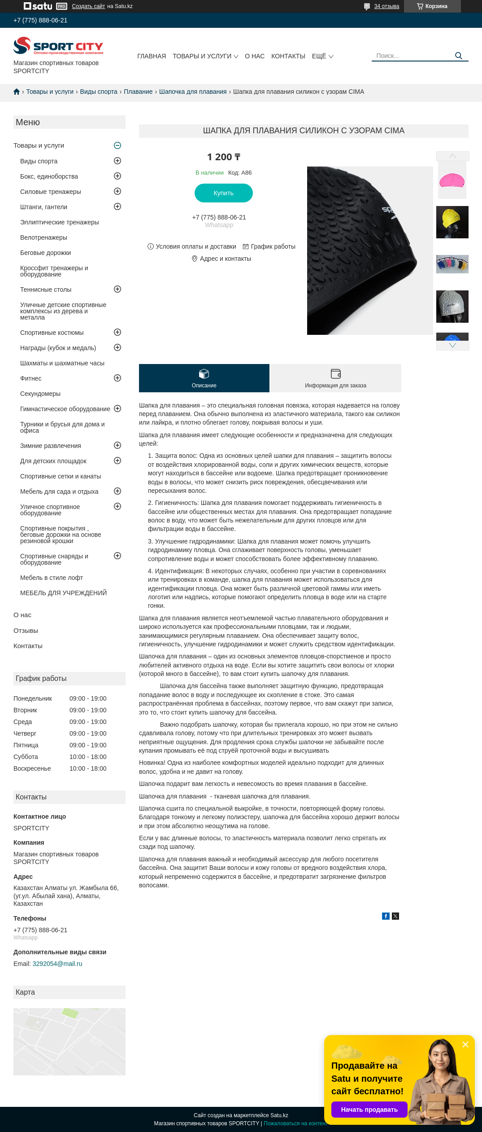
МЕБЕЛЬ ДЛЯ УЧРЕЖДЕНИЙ (63, 593)
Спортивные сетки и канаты (60, 476)
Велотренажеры (43, 237)
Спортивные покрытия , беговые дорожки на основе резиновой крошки (60, 534)
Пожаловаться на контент (296, 1123)
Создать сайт (88, 6)
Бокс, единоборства (49, 176)
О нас (255, 56)
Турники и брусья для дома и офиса (62, 427)
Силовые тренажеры (50, 191)
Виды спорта (98, 91)
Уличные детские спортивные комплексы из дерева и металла (63, 311)
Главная (151, 56)
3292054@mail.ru (58, 963)
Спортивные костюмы (52, 332)
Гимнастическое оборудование (65, 408)
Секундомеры (40, 393)
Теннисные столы (45, 289)
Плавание (138, 91)
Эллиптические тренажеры (59, 222)
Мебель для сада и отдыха (59, 491)
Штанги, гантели (43, 207)
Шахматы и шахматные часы (62, 363)
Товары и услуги (202, 56)
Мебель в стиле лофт (51, 577)
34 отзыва (386, 6)
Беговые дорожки (45, 252)
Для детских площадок (53, 461)
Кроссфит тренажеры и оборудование (54, 271)
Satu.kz (279, 1115)
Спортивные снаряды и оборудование (54, 559)
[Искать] (458, 55)
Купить (224, 193)
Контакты (288, 56)
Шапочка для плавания (193, 91)
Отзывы (25, 630)
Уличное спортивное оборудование (50, 510)
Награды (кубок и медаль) (58, 347)
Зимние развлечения (50, 445)
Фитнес (30, 378)
